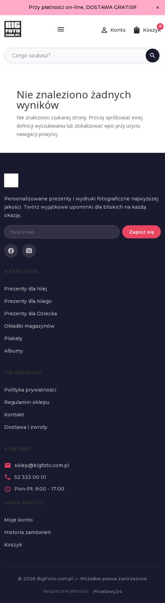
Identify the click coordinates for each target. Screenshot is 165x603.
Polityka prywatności (30, 390)
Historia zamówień (27, 532)
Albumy (13, 351)
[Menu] (60, 30)
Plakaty (13, 338)
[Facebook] (11, 251)
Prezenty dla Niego (28, 301)
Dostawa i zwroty (25, 427)
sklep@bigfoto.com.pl (41, 465)
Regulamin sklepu (26, 402)
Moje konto (18, 520)
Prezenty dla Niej (25, 289)
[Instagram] (29, 251)
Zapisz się (141, 232)
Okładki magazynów (29, 326)
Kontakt (14, 415)
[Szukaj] (152, 55)
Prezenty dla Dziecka (30, 313)
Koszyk (13, 545)
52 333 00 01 (30, 477)
